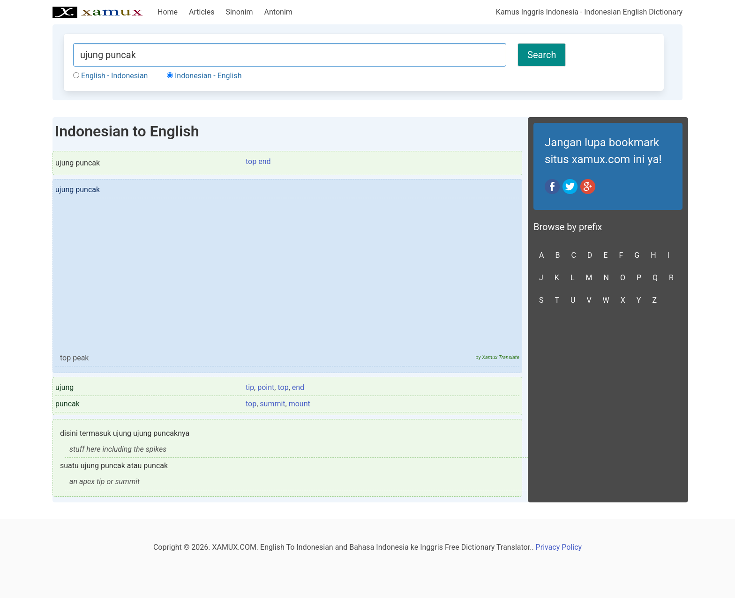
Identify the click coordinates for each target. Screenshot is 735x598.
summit (272, 403)
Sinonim (239, 11)
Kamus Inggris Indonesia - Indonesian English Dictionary (589, 11)
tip (250, 387)
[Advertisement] (287, 279)
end (298, 387)
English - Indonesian (110, 75)
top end (258, 161)
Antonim (278, 11)
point (265, 387)
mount (299, 403)
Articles (201, 11)
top (283, 387)
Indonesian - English (204, 75)
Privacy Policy (559, 547)
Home (168, 11)
